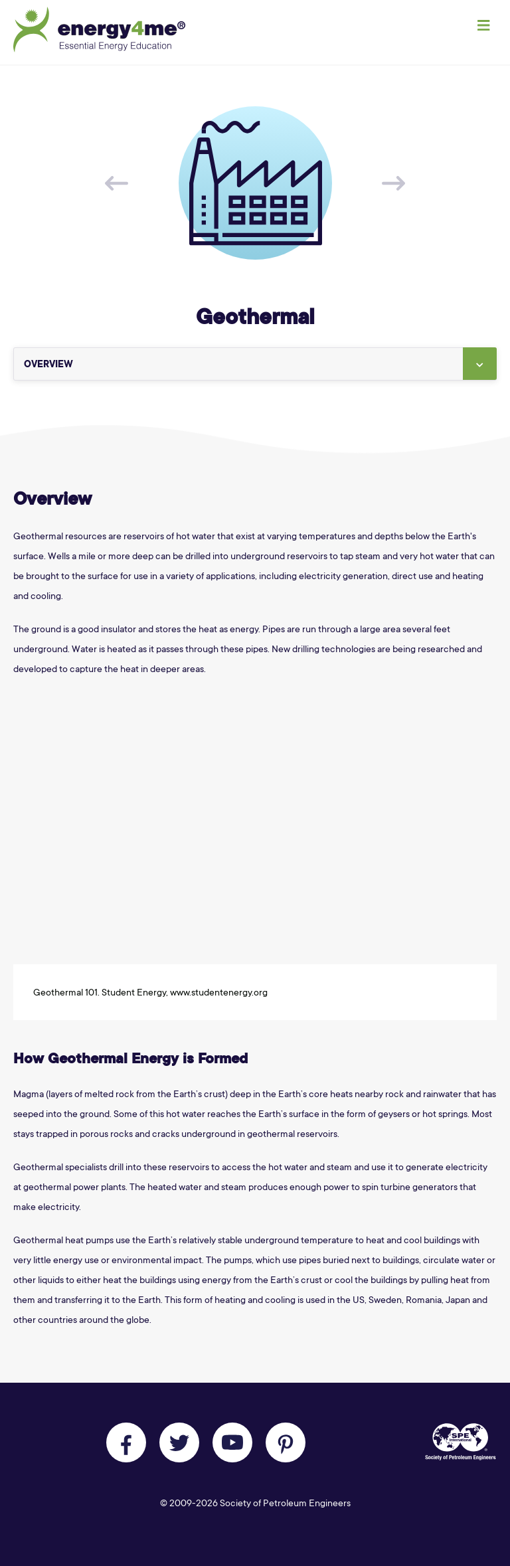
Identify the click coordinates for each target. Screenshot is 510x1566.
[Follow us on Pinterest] (285, 1442)
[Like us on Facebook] (126, 1442)
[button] (480, 363)
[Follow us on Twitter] (179, 1442)
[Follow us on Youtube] (232, 1442)
